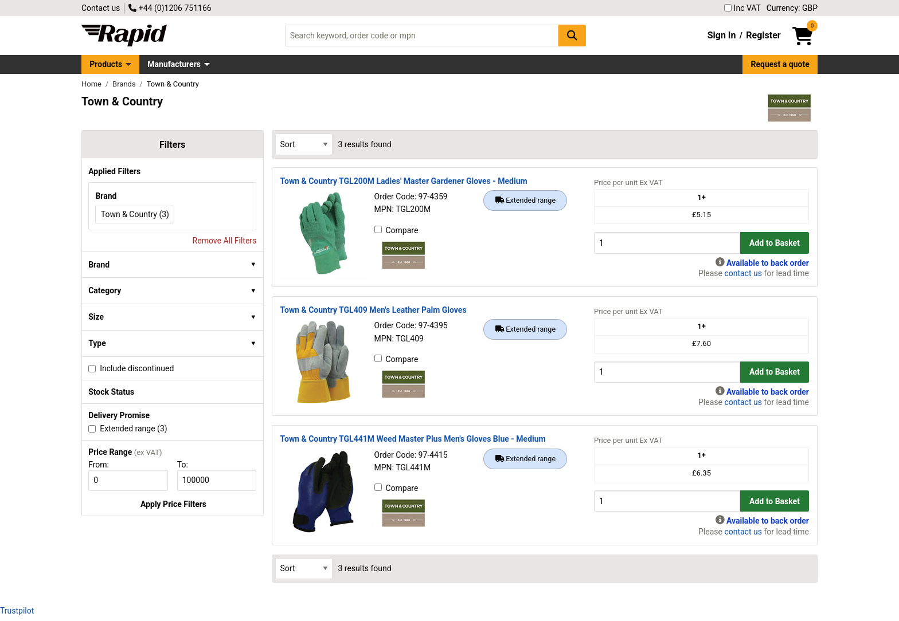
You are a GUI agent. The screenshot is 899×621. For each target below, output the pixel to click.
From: (103, 464)
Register (763, 35)
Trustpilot (17, 610)
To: (187, 464)
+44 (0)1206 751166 (169, 8)
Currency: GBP (792, 8)
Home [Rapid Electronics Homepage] (92, 84)
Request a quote (780, 64)
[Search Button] (572, 35)
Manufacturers (174, 64)
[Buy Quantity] (667, 242)
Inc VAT (742, 8)
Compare (396, 230)
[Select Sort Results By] (304, 144)
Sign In (722, 35)
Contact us (100, 8)
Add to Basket (774, 242)
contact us (743, 273)
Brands (125, 84)
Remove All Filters (225, 241)
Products (105, 64)
